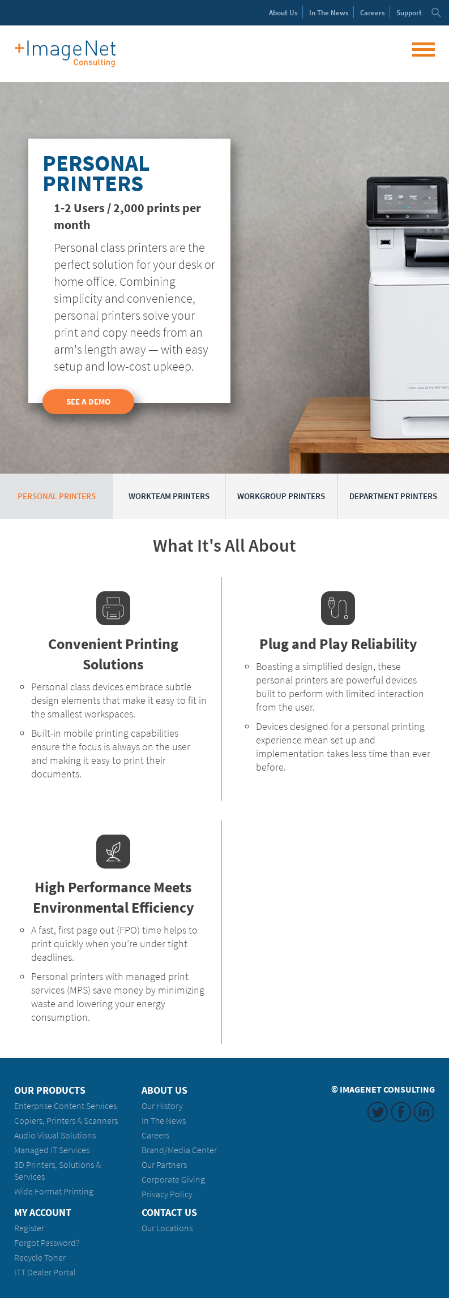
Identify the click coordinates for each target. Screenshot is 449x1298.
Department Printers (393, 496)
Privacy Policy (167, 1194)
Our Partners (164, 1165)
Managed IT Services (51, 1150)
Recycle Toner (40, 1257)
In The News (164, 1121)
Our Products (49, 1090)
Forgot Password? (46, 1243)
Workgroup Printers (281, 496)
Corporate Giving (173, 1179)
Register (29, 1228)
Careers (372, 13)
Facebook (401, 1112)
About (283, 13)
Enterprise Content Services (65, 1106)
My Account (42, 1212)
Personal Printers (57, 496)
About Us (164, 1090)
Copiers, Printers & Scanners (66, 1121)
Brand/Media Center (179, 1150)
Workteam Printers (169, 496)
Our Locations (167, 1228)
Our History (162, 1106)
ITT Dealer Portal (45, 1272)
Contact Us (169, 1212)
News (329, 13)
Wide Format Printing (53, 1191)
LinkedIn (424, 1112)
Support (409, 13)
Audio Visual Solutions (55, 1135)
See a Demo (88, 401)
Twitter (377, 1112)
